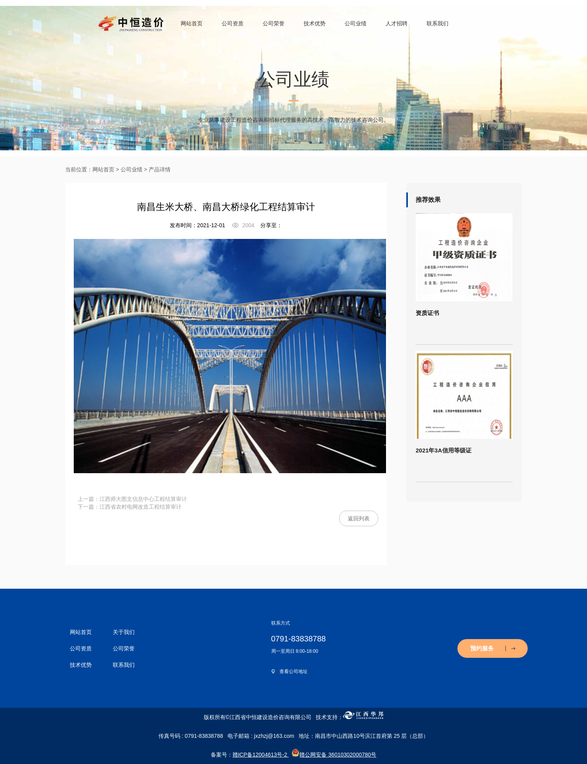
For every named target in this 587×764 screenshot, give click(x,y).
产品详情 (160, 169)
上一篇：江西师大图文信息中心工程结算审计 (132, 499)
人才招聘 (396, 23)
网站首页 (192, 23)
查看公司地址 (293, 671)
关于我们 (124, 632)
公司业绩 (355, 23)
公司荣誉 (274, 23)
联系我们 (437, 23)
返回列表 (359, 518)
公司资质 (233, 23)
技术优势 (315, 23)
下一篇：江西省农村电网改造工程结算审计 (129, 507)
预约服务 (492, 648)
